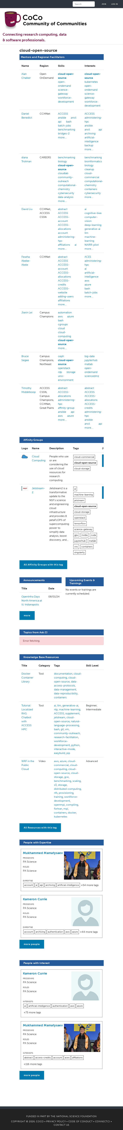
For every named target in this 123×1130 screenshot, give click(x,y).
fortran (58, 808)
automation (65, 312)
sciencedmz (92, 376)
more (27, 615)
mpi (65, 808)
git (62, 729)
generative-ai (92, 228)
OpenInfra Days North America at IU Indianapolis (31, 600)
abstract (62, 209)
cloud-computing (64, 334)
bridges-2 (64, 133)
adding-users (65, 296)
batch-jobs (64, 125)
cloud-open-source (66, 75)
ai (76, 244)
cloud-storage (81, 468)
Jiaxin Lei (26, 312)
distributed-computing (67, 788)
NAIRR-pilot (92, 244)
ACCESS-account (63, 219)
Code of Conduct (80, 1121)
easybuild (59, 753)
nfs (55, 792)
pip (68, 753)
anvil (73, 117)
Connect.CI (102, 1121)
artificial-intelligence (68, 885)
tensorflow (80, 523)
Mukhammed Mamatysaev (43, 853)
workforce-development (66, 99)
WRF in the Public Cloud (27, 765)
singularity (79, 552)
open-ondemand (64, 83)
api (59, 121)
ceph (61, 356)
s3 (55, 784)
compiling (72, 804)
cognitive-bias (93, 213)
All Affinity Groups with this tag (43, 564)
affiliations (64, 244)
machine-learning (83, 494)
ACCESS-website (63, 290)
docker (72, 812)
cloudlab (63, 173)
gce (66, 777)
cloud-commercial (84, 457)
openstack (64, 368)
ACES (88, 256)
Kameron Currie (35, 899)
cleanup (89, 169)
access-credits (43, 1057)
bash (68, 121)
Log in (114, 4)
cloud (61, 328)
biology (62, 161)
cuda (93, 535)
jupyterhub (91, 360)
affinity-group (66, 407)
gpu (76, 535)
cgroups (63, 324)
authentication (55, 931)
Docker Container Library (27, 677)
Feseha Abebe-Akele (25, 260)
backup (89, 145)
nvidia (85, 535)
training (58, 796)
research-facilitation (66, 737)
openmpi (59, 804)
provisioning (66, 792)
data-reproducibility (66, 693)
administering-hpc (66, 238)
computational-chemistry (67, 187)
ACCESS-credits (63, 282)
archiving (90, 133)
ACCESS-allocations (64, 226)
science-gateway (63, 91)
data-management (65, 689)
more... (62, 137)
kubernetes (91, 81)
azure (88, 284)
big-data (89, 356)
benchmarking (66, 129)
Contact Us (61, 1125)
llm (86, 232)
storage (71, 372)
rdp (60, 372)
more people (32, 944)
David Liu (26, 209)
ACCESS (63, 113)
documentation (63, 673)
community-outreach (65, 179)
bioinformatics (93, 161)
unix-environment (65, 378)
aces (67, 1057)
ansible (62, 117)
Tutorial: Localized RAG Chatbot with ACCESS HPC (27, 717)
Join (104, 4)
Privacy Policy (56, 1121)
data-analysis (65, 197)
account (63, 232)
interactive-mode (64, 749)
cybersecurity (66, 193)
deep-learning (93, 224)
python (75, 745)
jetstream (79, 500)
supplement (72, 713)
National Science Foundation (76, 1116)
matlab (89, 364)
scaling (76, 780)
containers (91, 189)
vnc (76, 546)
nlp (56, 709)
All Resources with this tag (40, 827)
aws (87, 280)
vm (67, 729)
